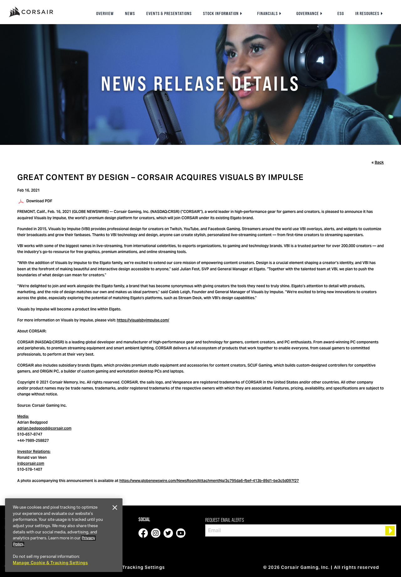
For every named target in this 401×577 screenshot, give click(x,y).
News (130, 13)
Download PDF (39, 201)
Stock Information (221, 13)
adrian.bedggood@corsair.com (44, 428)
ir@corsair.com (30, 463)
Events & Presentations (169, 13)
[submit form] (390, 530)
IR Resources (367, 13)
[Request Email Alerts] (300, 530)
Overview (105, 13)
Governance (307, 13)
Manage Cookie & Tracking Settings (50, 562)
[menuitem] (105, 13)
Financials (267, 13)
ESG (340, 13)
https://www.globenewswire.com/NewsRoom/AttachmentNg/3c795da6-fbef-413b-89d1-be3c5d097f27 (209, 480)
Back (379, 162)
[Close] (115, 508)
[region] (63, 535)
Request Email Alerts (224, 520)
